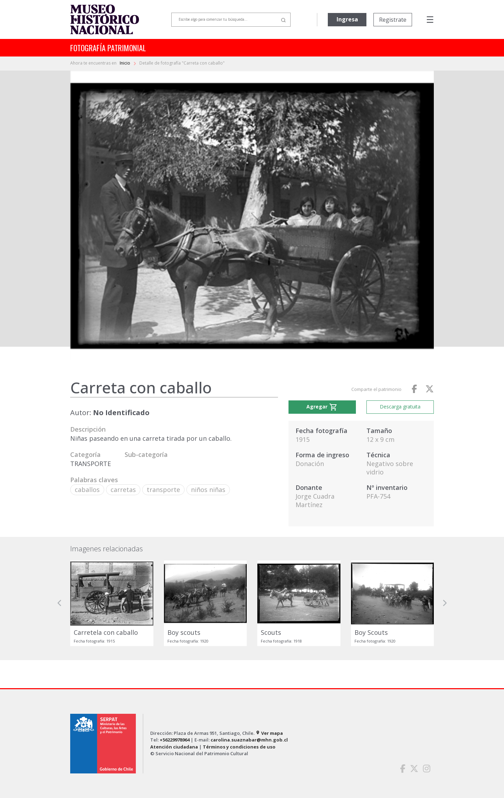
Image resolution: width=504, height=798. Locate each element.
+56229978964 (175, 740)
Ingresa (347, 19)
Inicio (125, 63)
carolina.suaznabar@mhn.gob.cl (249, 740)
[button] (59, 603)
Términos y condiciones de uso (239, 747)
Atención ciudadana (174, 747)
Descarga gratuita (400, 406)
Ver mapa (269, 733)
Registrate (392, 20)
